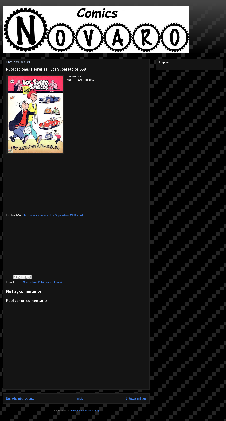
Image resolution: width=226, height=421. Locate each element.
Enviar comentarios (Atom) (84, 410)
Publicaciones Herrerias (51, 282)
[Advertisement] (76, 187)
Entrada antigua (136, 398)
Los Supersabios (27, 282)
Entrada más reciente (20, 398)
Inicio (79, 398)
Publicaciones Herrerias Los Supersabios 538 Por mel (53, 215)
